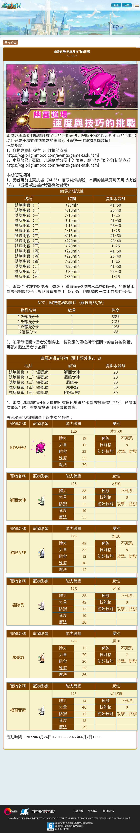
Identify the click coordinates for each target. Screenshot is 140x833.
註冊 (126, 5)
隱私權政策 (108, 811)
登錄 (116, 5)
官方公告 (10, 42)
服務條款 (78, 811)
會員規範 (92, 811)
